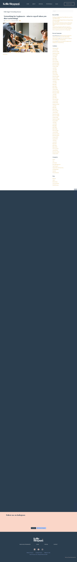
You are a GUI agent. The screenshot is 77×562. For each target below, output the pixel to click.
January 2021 (55, 112)
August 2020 (55, 120)
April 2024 (55, 71)
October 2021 (55, 102)
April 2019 (55, 145)
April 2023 (55, 86)
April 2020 (55, 127)
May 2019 (54, 143)
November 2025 (56, 51)
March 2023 (55, 87)
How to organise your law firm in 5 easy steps (62, 29)
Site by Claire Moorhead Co (70, 557)
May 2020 (54, 125)
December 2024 (56, 63)
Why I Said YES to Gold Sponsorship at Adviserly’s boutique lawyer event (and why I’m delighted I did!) (62, 24)
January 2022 (55, 101)
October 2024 (55, 66)
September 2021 (56, 104)
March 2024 (55, 73)
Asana (54, 159)
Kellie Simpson (55, 38)
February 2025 (55, 61)
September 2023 (56, 79)
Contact (56, 544)
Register (54, 178)
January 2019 (55, 150)
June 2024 (55, 69)
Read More (5, 54)
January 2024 (55, 74)
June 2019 (55, 142)
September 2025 (56, 53)
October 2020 (55, 117)
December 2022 (56, 91)
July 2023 (54, 81)
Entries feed (55, 181)
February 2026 (55, 48)
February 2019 (55, 148)
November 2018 (56, 152)
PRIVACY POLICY (30, 552)
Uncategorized (55, 169)
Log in (54, 180)
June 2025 (55, 56)
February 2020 (55, 130)
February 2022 (55, 99)
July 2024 (54, 68)
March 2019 (55, 147)
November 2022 (56, 92)
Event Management (56, 164)
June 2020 (55, 124)
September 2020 (56, 119)
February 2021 (55, 110)
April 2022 (55, 97)
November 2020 (56, 115)
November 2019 (56, 135)
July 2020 (54, 122)
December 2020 (56, 114)
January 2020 (55, 132)
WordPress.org (55, 185)
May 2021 (54, 107)
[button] (34, 549)
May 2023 (54, 84)
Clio (53, 161)
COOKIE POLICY (39, 552)
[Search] (63, 11)
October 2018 (55, 153)
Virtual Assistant (56, 172)
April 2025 (55, 58)
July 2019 (54, 140)
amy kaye (54, 41)
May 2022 (54, 96)
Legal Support (55, 166)
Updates (54, 171)
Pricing (46, 544)
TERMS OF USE (47, 552)
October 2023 (55, 78)
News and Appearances (25, 544)
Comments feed (56, 183)
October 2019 (55, 137)
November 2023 (56, 76)
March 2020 (55, 129)
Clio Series (55, 162)
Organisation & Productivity (58, 167)
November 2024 (56, 64)
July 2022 (54, 94)
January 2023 (55, 89)
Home (37, 544)
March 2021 (55, 109)
